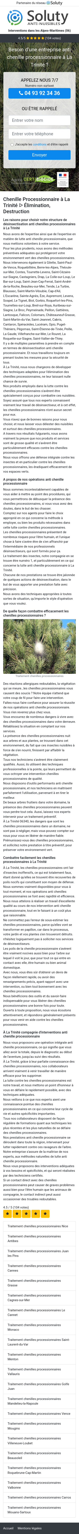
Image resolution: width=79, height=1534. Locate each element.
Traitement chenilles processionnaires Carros (39, 1497)
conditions (40, 144)
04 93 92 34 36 (39, 93)
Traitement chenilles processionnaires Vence (39, 1414)
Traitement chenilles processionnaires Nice (38, 1226)
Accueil (8, 1528)
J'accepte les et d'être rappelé (41, 144)
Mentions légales (30, 1528)
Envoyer (39, 154)
